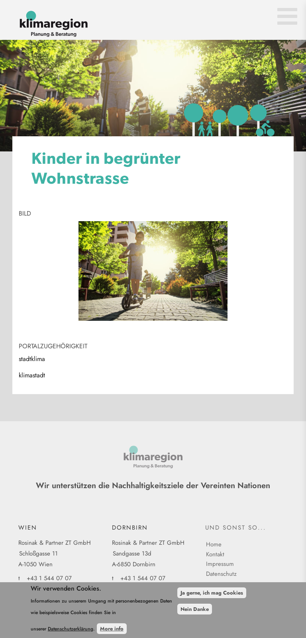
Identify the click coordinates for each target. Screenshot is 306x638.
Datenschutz (221, 573)
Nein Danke (194, 612)
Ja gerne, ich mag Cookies (211, 596)
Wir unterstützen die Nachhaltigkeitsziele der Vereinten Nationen (153, 485)
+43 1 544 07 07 (49, 578)
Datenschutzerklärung (70, 632)
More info (112, 632)
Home (214, 544)
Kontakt (215, 554)
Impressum (220, 563)
